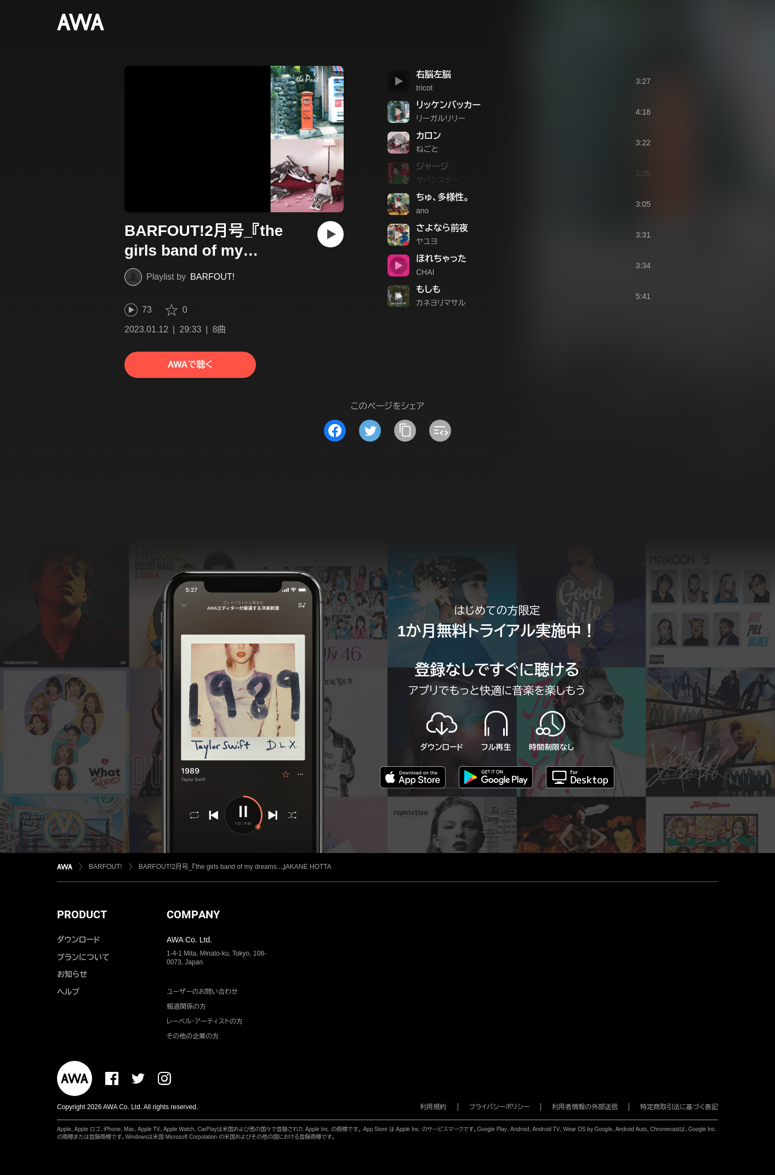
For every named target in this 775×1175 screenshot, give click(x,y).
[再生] (330, 234)
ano (422, 210)
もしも (428, 289)
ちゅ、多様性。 (442, 197)
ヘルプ (68, 991)
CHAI (425, 272)
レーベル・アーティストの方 (205, 1021)
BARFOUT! (212, 276)
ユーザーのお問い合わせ (202, 992)
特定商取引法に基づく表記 (679, 1107)
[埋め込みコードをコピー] (440, 431)
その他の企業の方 (193, 1036)
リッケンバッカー (448, 105)
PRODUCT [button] (82, 914)
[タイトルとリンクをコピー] (405, 431)
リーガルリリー (440, 118)
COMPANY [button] (193, 914)
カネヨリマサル (441, 302)
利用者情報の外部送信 (585, 1107)
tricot (424, 87)
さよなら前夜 (442, 228)
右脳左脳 (433, 74)
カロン (428, 135)
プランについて (83, 957)
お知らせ (72, 974)
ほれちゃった (441, 258)
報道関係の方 (186, 1006)
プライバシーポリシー (499, 1107)
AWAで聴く (190, 364)
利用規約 (433, 1107)
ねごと (427, 149)
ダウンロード (78, 939)
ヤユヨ (426, 241)
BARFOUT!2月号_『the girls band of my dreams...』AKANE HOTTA (235, 867)
